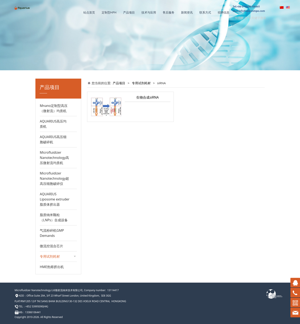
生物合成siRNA (147, 97)
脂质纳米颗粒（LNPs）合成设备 (54, 217)
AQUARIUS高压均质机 (53, 124)
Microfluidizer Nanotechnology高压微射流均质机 (54, 157)
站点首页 (89, 12)
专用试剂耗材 (141, 83)
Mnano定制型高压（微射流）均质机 (54, 108)
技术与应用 (148, 12)
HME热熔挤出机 (52, 267)
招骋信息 (223, 12)
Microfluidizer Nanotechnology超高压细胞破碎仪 (54, 178)
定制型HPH (109, 12)
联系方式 (205, 12)
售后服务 (168, 12)
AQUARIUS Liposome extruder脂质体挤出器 (54, 199)
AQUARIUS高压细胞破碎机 (53, 139)
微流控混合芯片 (51, 246)
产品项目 (129, 12)
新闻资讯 (187, 12)
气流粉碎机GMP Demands (52, 233)
